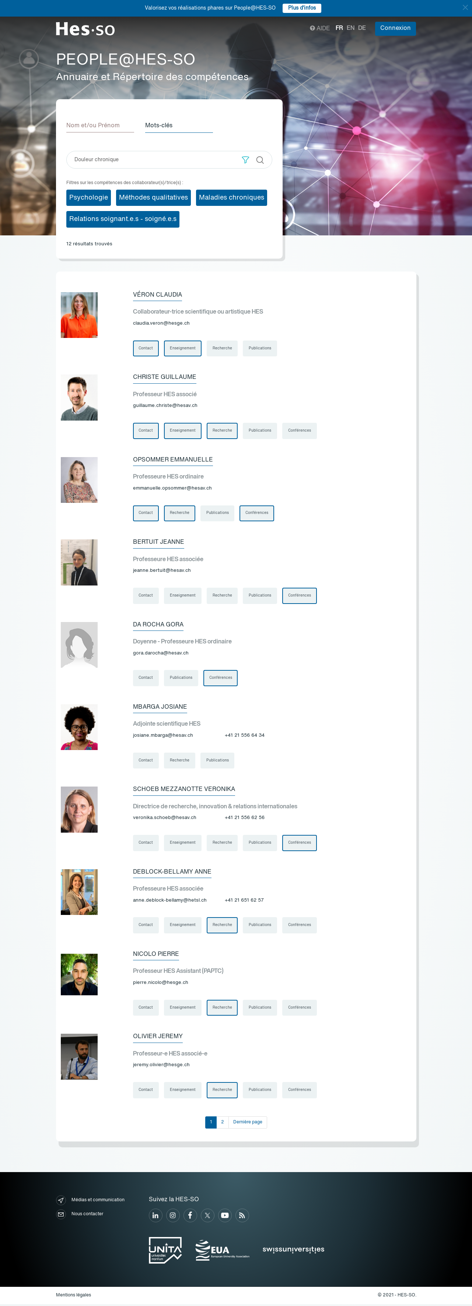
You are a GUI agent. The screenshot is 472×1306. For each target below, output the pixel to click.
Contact (146, 348)
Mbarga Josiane (160, 708)
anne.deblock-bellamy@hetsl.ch (170, 901)
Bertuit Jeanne (158, 543)
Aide (320, 29)
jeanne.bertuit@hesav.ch (162, 571)
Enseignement (183, 348)
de (362, 28)
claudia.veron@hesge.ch (161, 323)
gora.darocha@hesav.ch (161, 654)
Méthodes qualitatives (153, 197)
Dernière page (247, 1124)
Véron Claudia (157, 295)
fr (339, 28)
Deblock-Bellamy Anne (172, 873)
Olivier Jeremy (158, 1038)
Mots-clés (159, 126)
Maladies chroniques (231, 197)
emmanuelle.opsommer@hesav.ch (172, 488)
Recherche (222, 348)
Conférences (300, 431)
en (350, 28)
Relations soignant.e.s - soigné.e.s (122, 219)
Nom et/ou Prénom (93, 126)
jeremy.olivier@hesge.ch (161, 1066)
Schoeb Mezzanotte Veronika (184, 791)
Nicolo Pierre (156, 956)
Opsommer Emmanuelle (173, 460)
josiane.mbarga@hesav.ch (163, 736)
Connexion (395, 28)
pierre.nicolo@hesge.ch (160, 984)
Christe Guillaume (164, 377)
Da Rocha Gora (158, 625)
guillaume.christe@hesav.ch (165, 406)
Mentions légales (73, 1297)
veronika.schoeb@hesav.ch (164, 819)
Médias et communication (90, 1202)
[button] (245, 159)
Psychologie (88, 197)
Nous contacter (79, 1217)
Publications (260, 348)
